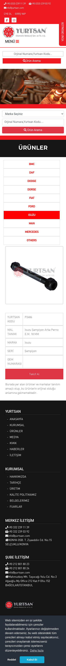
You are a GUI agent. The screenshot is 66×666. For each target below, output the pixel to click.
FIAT (31, 198)
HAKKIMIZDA (18, 476)
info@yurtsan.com (14, 7)
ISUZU (31, 215)
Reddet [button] (11, 659)
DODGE (31, 181)
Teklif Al (34, 374)
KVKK (13, 443)
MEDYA (14, 437)
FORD (31, 206)
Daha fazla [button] (37, 650)
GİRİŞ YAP (20, 13)
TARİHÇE (15, 482)
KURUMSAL (17, 425)
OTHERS (32, 240)
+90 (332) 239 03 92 (40, 3)
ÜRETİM (15, 488)
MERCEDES (32, 232)
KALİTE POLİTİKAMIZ (23, 494)
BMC (31, 164)
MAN (32, 223)
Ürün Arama (31, 60)
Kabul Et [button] (32, 659)
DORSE (31, 189)
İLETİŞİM (15, 455)
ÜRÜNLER (16, 431)
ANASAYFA (16, 419)
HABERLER (17, 449)
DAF (31, 172)
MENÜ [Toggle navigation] (12, 41)
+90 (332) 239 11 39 (15, 3)
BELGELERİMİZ (19, 500)
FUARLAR (16, 506)
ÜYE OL (8, 13)
